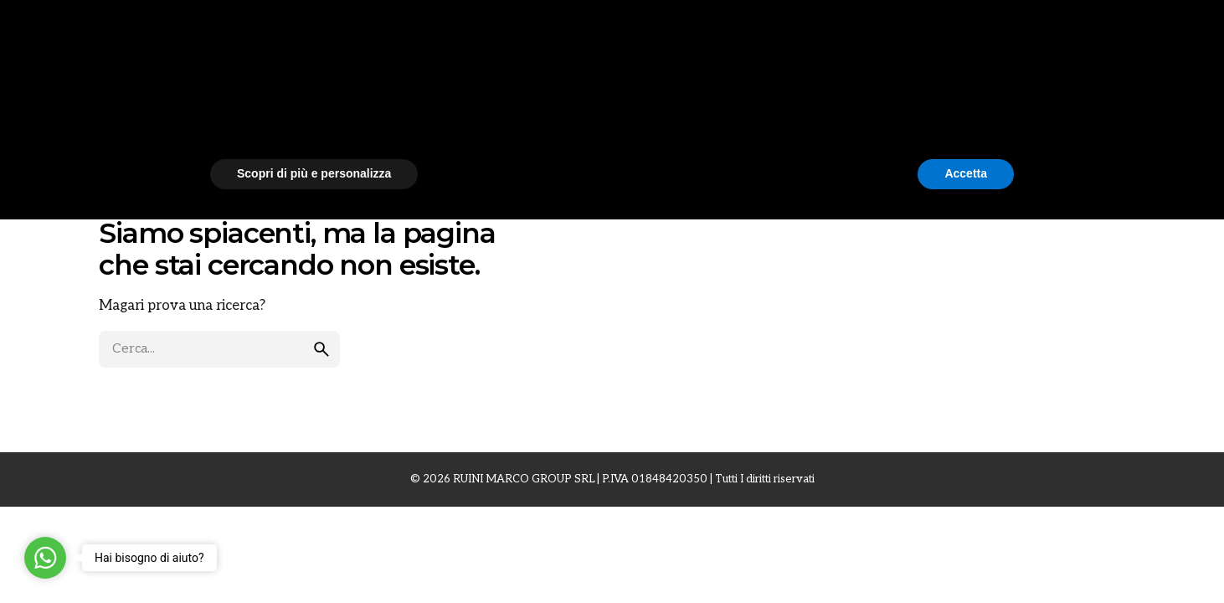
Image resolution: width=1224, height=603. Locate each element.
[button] (1005, 423)
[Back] (41, 113)
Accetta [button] (965, 557)
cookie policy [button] (675, 468)
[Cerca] (1185, 36)
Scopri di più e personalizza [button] (314, 557)
